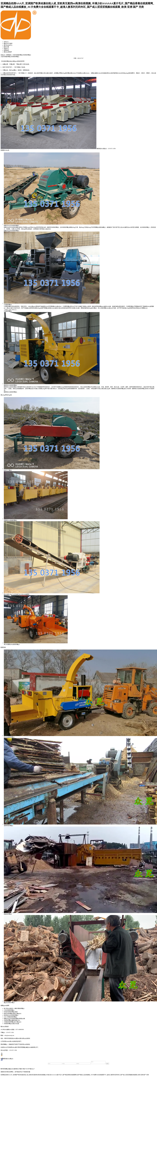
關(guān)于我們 (8, 43)
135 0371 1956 (10, 1032)
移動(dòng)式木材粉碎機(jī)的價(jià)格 (14, 1018)
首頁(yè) (6, 42)
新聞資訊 (6, 50)
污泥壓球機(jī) (8, 311)
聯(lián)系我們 (8, 52)
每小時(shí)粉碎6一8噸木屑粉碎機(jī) (14, 1008)
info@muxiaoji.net (9, 1035)
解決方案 (6, 47)
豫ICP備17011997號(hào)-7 (27, 1068)
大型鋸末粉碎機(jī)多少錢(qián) (12, 1022)
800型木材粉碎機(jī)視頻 (11, 1011)
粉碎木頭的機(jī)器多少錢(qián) (12, 1013)
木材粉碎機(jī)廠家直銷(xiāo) (12, 1020)
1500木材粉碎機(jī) (9, 1010)
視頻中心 (6, 48)
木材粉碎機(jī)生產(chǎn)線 (11, 1023)
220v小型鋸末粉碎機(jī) (10, 1017)
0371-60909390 (20, 1029)
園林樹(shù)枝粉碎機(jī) (10, 392)
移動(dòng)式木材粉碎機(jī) (11, 230)
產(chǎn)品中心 (8, 45)
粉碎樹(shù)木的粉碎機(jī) (11, 1015)
